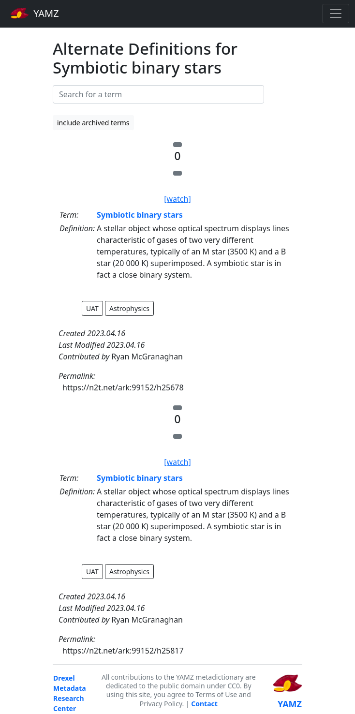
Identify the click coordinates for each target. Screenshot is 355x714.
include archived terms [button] (93, 122)
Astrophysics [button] (129, 308)
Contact (204, 703)
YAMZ (34, 13)
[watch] (177, 198)
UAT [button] (92, 308)
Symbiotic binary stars (140, 214)
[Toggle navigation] (335, 13)
